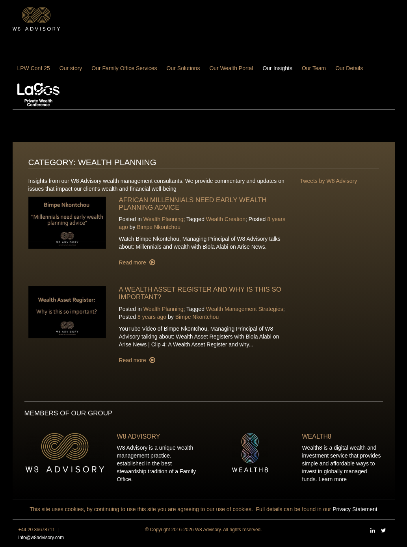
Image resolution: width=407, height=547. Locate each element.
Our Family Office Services (124, 68)
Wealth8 (316, 436)
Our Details (349, 68)
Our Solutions (183, 68)
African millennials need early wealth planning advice (193, 203)
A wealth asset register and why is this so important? (200, 293)
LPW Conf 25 (33, 68)
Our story (70, 68)
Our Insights (277, 68)
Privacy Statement (355, 509)
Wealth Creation (225, 219)
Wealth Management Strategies (244, 309)
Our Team (314, 68)
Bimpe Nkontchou (158, 227)
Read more (133, 262)
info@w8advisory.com (41, 537)
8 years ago (152, 317)
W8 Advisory (138, 436)
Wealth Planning (163, 219)
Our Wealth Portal (231, 68)
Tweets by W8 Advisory (328, 181)
